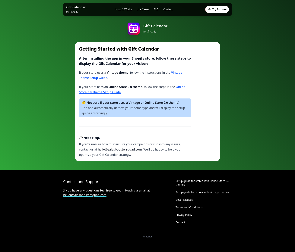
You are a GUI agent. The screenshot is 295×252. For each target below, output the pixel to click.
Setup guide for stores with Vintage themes (202, 192)
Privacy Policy (184, 214)
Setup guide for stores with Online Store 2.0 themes (202, 182)
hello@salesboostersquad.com (120, 149)
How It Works (124, 9)
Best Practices (184, 199)
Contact (168, 9)
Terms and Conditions (189, 207)
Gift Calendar (76, 9)
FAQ (156, 9)
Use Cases (143, 9)
